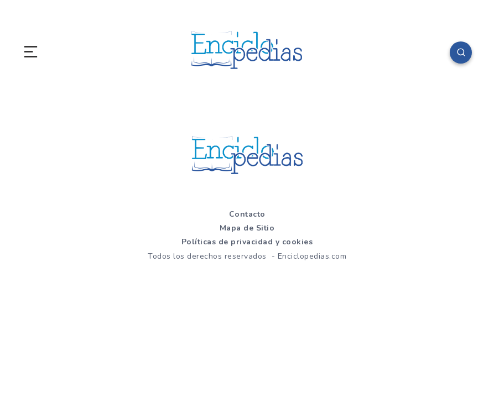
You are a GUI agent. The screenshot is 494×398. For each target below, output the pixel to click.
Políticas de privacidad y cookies (247, 242)
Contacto (247, 214)
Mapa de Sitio (247, 228)
